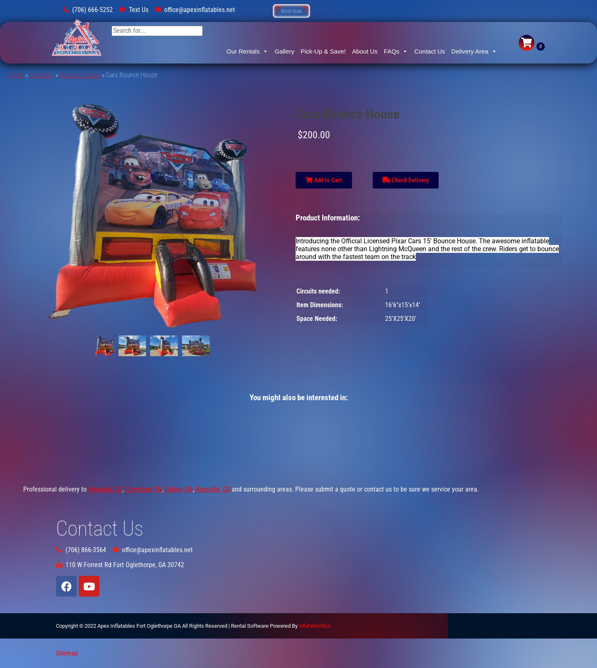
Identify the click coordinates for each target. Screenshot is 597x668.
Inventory (41, 75)
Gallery (284, 51)
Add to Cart (324, 180)
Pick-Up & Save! (323, 51)
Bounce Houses (80, 75)
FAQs (396, 51)
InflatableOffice (315, 626)
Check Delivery (406, 180)
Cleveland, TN (143, 489)
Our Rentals (247, 51)
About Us (365, 51)
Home (16, 75)
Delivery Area (474, 51)
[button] (291, 11)
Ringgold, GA (105, 489)
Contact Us (429, 51)
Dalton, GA (179, 489)
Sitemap (67, 653)
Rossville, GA (213, 489)
